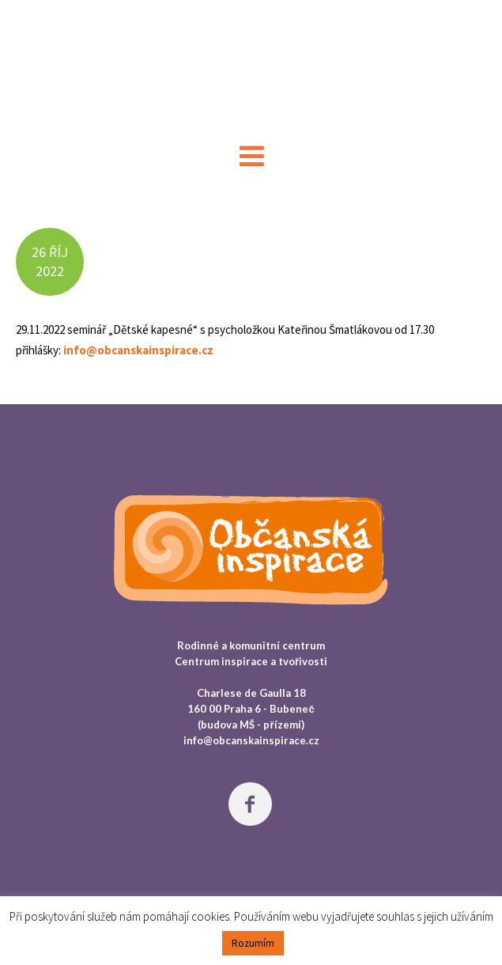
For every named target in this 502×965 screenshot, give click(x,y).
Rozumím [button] (253, 943)
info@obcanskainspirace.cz (138, 350)
